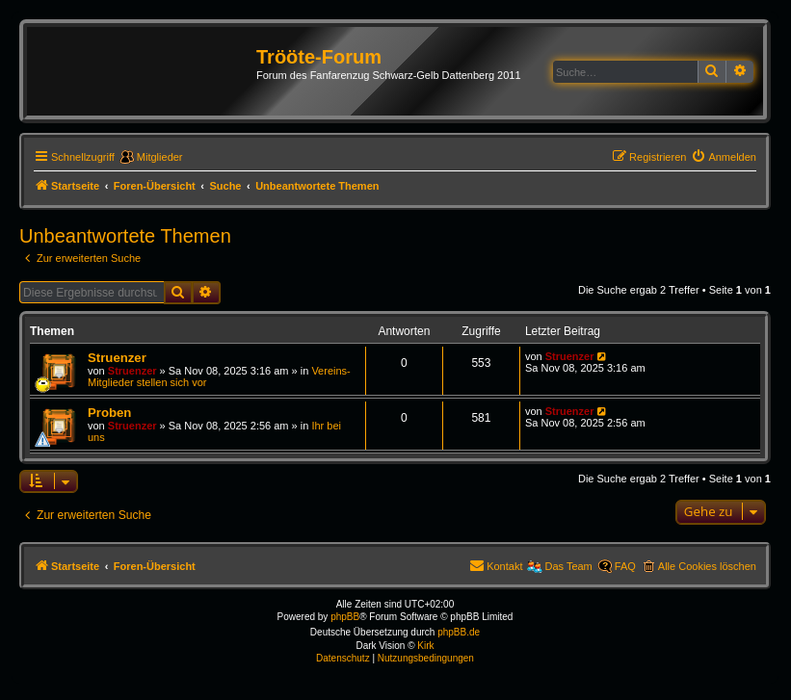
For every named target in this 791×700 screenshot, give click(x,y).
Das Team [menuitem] (568, 566)
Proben (109, 412)
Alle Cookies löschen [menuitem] (707, 566)
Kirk (425, 645)
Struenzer (117, 357)
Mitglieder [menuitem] (160, 157)
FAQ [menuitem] (625, 566)
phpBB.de (458, 632)
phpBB (344, 616)
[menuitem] (723, 157)
